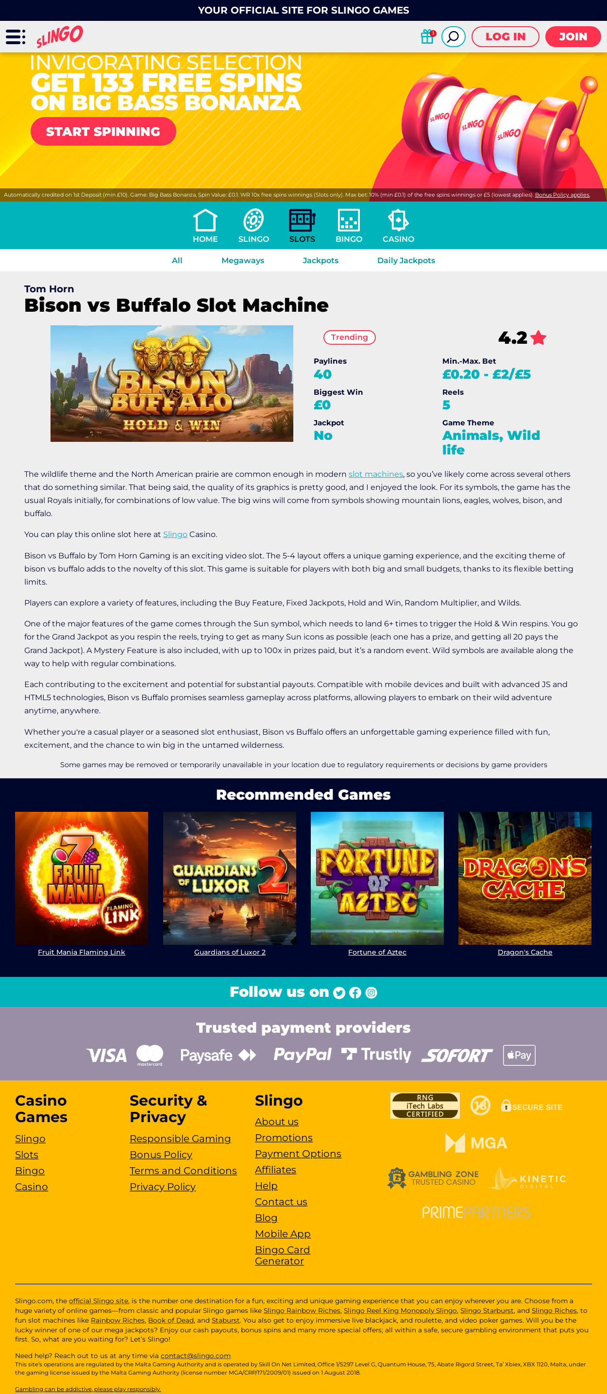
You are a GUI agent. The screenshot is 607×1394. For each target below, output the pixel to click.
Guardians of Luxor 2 (229, 952)
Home (205, 239)
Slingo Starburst (487, 1310)
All (177, 260)
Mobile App (283, 1234)
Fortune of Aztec (377, 952)
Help (266, 1186)
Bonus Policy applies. (562, 194)
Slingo (253, 239)
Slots (302, 239)
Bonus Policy (161, 1154)
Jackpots (320, 260)
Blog (266, 1218)
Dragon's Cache (525, 952)
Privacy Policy (163, 1186)
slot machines (376, 474)
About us (277, 1121)
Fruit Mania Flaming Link (81, 952)
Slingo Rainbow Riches (302, 1310)
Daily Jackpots (406, 260)
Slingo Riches (554, 1310)
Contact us (281, 1202)
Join (573, 36)
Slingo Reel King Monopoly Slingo (400, 1310)
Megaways (242, 260)
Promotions (284, 1137)
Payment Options (298, 1153)
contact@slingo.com (196, 1356)
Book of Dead (171, 1320)
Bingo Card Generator (282, 1255)
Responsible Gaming (180, 1138)
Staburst (226, 1320)
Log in (506, 36)
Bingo (349, 239)
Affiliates (275, 1170)
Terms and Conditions (183, 1170)
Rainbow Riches (118, 1320)
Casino (398, 239)
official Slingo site (98, 1301)
